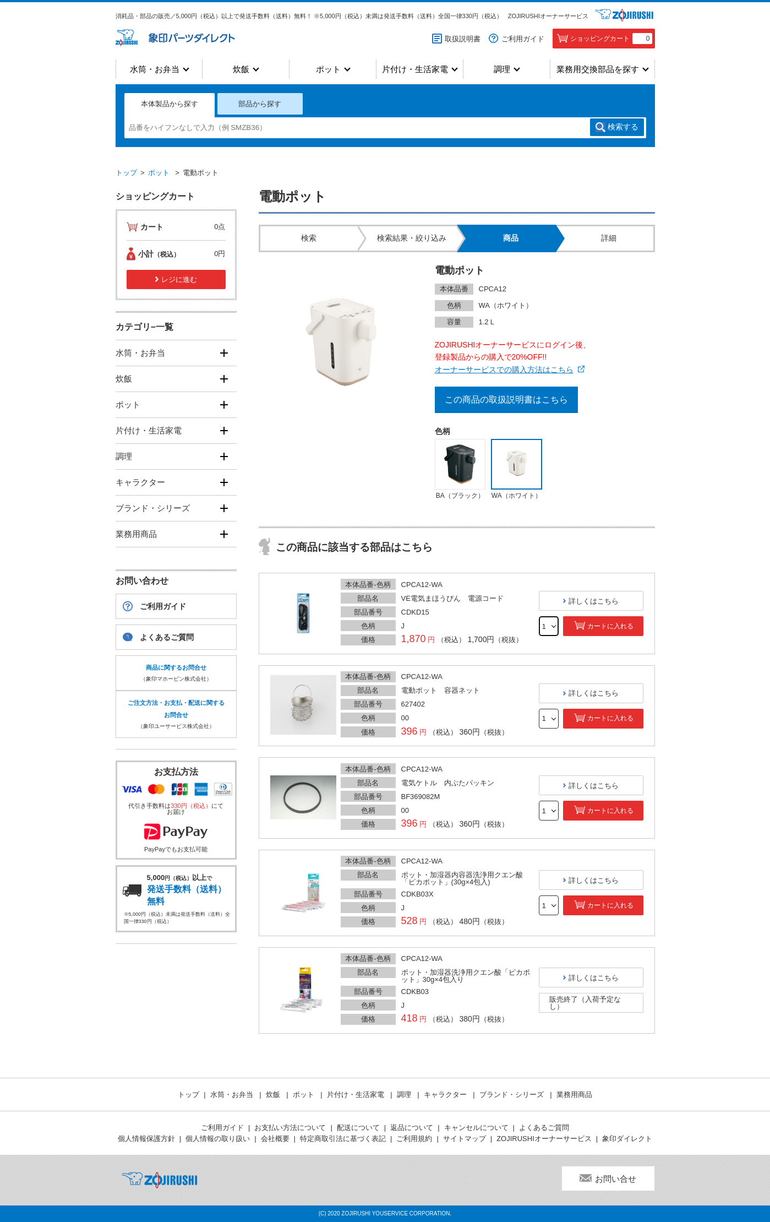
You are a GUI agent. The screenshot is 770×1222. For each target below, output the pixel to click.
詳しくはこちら (594, 601)
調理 (502, 69)
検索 (623, 127)
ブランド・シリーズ (153, 508)
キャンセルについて (476, 1127)
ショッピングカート (611, 38)
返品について (411, 1127)
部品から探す (259, 104)
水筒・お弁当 (154, 69)
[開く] (224, 352)
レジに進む (179, 279)
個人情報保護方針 (146, 1138)
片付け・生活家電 (415, 69)
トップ (126, 173)
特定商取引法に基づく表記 (343, 1138)
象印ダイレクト (627, 1138)
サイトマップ (464, 1138)
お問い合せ (615, 1178)
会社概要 (275, 1138)
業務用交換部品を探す (597, 69)
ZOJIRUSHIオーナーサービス (548, 16)
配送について (358, 1127)
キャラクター (140, 482)
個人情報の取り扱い (217, 1138)
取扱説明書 (462, 39)
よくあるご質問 (167, 637)
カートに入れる (610, 626)
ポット (328, 69)
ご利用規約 (414, 1138)
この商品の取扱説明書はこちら (506, 399)
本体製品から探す (169, 104)
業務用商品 (136, 534)
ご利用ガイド (522, 39)
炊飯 (241, 69)
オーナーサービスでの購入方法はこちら (504, 369)
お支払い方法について (290, 1127)
